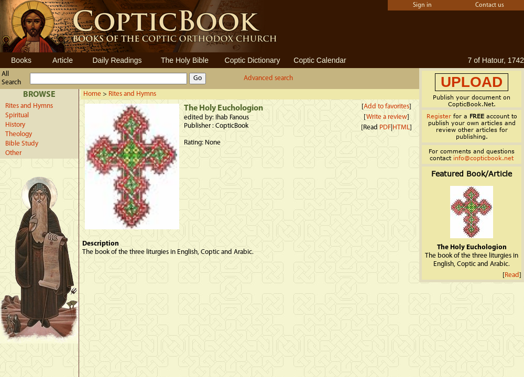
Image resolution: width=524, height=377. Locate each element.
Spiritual (17, 115)
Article (62, 60)
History (15, 124)
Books (21, 60)
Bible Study (21, 143)
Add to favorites (386, 106)
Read (512, 275)
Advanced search (268, 78)
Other (13, 153)
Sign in (422, 5)
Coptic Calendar (319, 60)
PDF (385, 127)
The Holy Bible (185, 60)
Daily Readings (116, 60)
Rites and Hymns (29, 106)
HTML (401, 127)
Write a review (386, 117)
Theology (18, 134)
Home (92, 94)
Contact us (489, 5)
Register (439, 116)
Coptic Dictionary (252, 60)
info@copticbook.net (483, 157)
